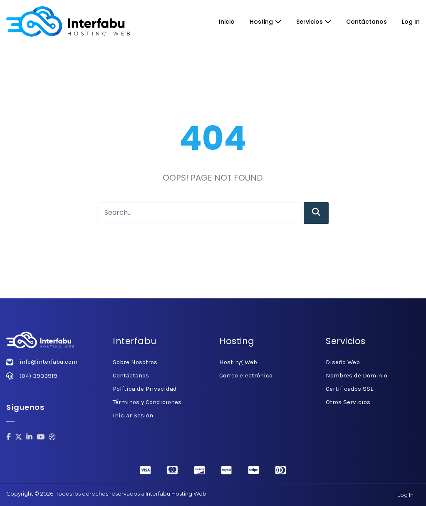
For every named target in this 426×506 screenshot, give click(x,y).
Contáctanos (366, 21)
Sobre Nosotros (135, 362)
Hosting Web (238, 362)
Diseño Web (343, 362)
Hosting (265, 21)
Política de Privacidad (145, 388)
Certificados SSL (349, 388)
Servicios (313, 21)
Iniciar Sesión (133, 415)
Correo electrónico (245, 375)
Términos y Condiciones (147, 402)
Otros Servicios (348, 402)
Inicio (227, 21)
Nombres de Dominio (356, 375)
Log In (411, 21)
